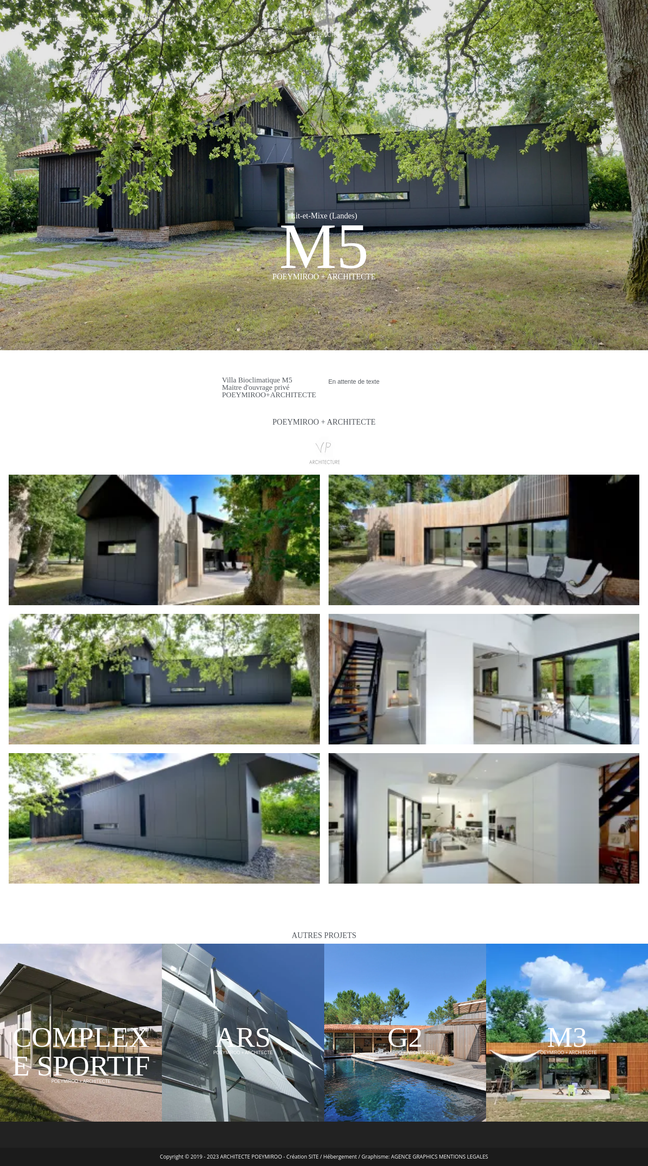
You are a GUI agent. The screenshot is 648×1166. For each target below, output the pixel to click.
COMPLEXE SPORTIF (81, 1051)
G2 (405, 1037)
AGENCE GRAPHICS (414, 1156)
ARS (243, 1037)
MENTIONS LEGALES (463, 1156)
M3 (567, 1037)
